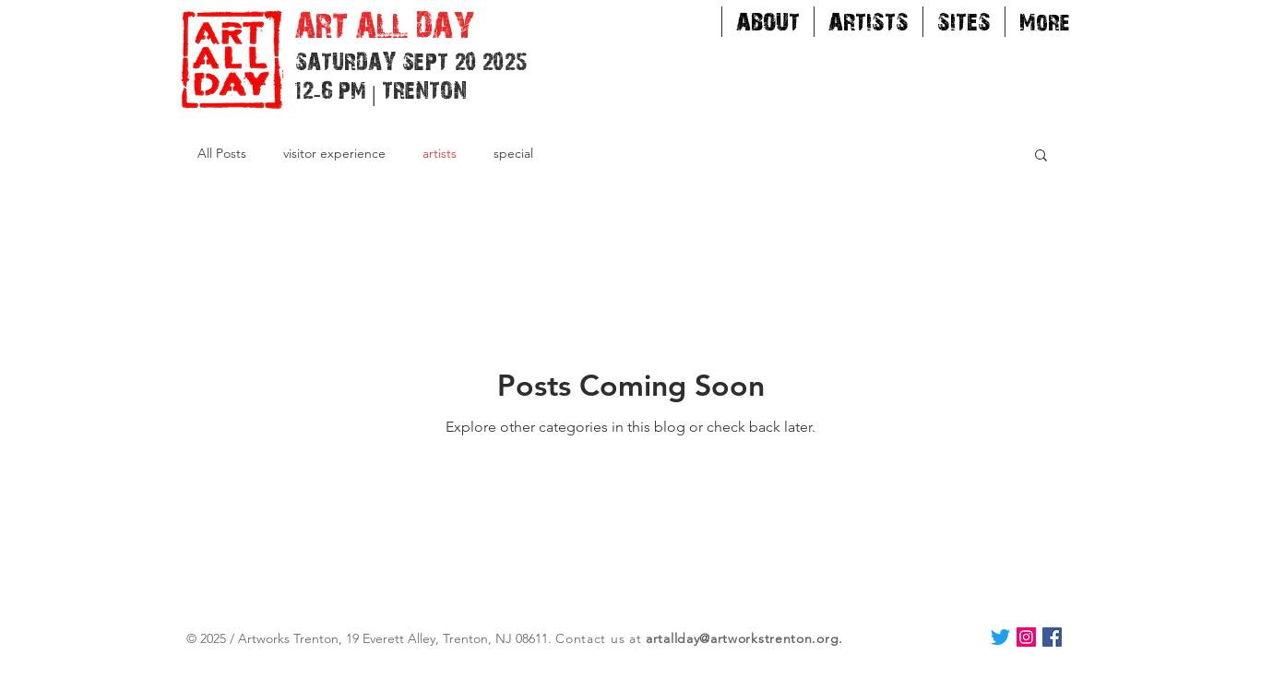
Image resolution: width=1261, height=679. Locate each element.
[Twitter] (1000, 637)
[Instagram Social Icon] (1026, 637)
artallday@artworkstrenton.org (742, 638)
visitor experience (334, 153)
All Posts (221, 153)
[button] (1041, 156)
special (513, 153)
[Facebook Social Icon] (1052, 637)
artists (439, 153)
